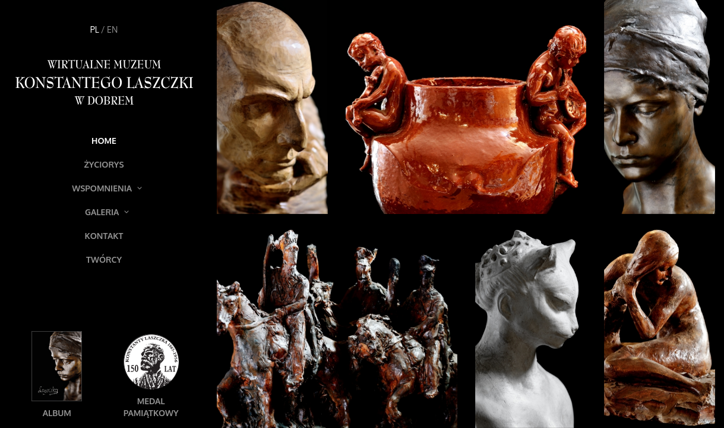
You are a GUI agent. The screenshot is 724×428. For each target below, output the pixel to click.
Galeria (107, 212)
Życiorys (104, 164)
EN (112, 29)
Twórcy (104, 259)
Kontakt (104, 236)
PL (94, 29)
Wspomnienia (107, 188)
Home (103, 141)
